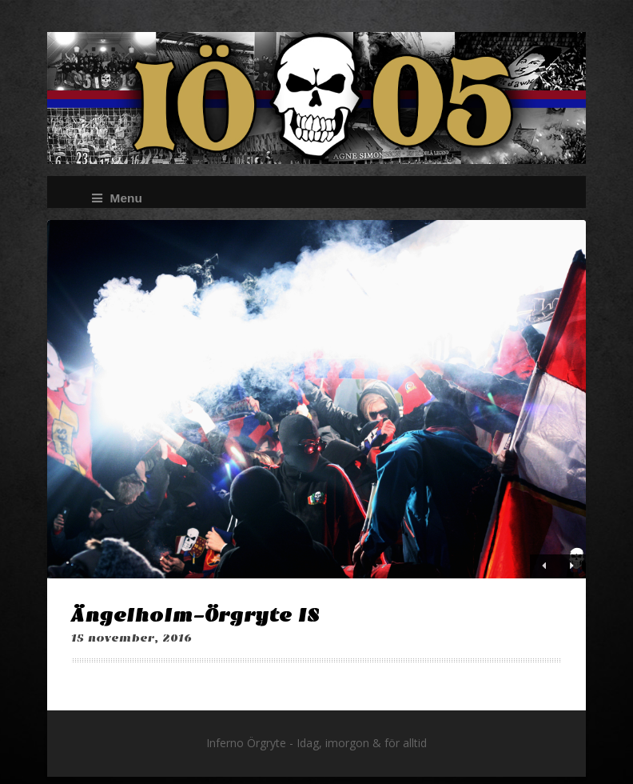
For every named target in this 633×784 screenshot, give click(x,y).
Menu (117, 198)
